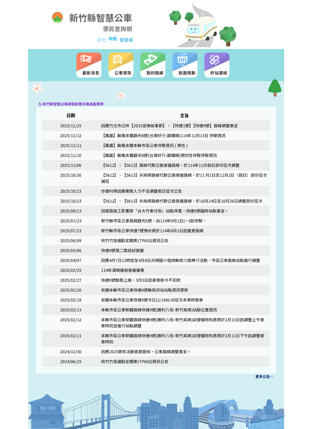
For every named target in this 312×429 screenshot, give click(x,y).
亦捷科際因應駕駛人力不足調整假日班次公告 (141, 191)
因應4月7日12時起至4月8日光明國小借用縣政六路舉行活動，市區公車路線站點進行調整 (180, 260)
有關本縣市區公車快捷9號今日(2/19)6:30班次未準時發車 (152, 300)
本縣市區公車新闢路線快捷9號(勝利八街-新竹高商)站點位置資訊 (159, 310)
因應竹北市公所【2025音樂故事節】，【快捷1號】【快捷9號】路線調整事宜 (169, 125)
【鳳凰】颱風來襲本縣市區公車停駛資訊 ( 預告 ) (144, 145)
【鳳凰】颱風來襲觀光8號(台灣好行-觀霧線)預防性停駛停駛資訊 (159, 155)
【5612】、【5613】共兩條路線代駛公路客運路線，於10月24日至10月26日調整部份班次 (181, 201)
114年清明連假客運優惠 (122, 270)
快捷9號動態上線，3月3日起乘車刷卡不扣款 (141, 280)
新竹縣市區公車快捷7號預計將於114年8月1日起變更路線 (152, 230)
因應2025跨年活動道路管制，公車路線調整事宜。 (146, 351)
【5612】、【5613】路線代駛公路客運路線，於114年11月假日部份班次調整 (170, 165)
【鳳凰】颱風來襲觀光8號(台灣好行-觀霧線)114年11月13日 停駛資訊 (163, 135)
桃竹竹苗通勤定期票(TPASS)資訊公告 (134, 240)
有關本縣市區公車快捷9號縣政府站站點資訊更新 (144, 290)
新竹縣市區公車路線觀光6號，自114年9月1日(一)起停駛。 (153, 220)
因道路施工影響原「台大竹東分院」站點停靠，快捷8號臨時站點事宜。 (165, 211)
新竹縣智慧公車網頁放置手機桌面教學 (71, 104)
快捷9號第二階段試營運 (122, 250)
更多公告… (264, 376)
